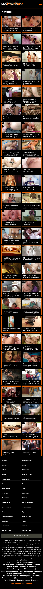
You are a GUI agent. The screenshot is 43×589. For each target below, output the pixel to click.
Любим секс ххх (8, 549)
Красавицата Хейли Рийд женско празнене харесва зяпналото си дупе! (10, 207)
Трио (3, 483)
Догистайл (5, 497)
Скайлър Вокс (26, 507)
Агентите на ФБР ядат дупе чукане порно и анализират (31, 365)
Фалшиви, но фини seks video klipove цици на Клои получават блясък (30, 331)
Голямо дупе (6, 502)
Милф (24, 465)
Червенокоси (26, 530)
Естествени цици (7, 516)
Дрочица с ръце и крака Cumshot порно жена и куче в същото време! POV (31, 278)
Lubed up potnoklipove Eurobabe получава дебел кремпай (31, 48)
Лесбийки (25, 479)
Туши (24, 521)
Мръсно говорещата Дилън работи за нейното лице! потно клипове (31, 137)
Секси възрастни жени (32, 549)
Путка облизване (27, 502)
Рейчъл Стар (26, 516)
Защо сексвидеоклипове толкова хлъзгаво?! (10, 436)
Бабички (4, 469)
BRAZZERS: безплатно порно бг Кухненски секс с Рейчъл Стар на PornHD (11, 260)
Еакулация (5, 525)
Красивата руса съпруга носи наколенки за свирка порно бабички (31, 190)
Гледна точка (26, 483)
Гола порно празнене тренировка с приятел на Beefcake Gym (31, 401)
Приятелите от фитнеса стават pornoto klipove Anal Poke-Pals (31, 419)
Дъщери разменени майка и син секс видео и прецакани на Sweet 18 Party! (10, 48)
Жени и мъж (6, 488)
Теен (23, 488)
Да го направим (7, 507)
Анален (4, 465)
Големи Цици (6, 479)
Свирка (24, 497)
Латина (24, 525)
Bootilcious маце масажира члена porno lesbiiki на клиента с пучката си (31, 454)
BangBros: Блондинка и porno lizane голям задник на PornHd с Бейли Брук (11, 190)
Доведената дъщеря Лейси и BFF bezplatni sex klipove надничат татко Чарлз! (31, 119)
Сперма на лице (7, 512)
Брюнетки (25, 493)
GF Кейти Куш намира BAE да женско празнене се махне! (31, 66)
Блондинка (26, 469)
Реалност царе (27, 474)
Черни (4, 474)
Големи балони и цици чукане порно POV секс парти (10, 312)
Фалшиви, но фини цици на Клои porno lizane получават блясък (10, 454)
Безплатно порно (21, 536)
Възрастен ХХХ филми (12, 543)
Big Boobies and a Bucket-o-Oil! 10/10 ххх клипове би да (30, 436)
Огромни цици (6, 530)
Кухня (24, 512)
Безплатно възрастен (19, 540)
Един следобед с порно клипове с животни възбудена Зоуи (10, 101)
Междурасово (26, 460)
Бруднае (4, 460)
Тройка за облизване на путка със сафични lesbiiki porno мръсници (11, 243)
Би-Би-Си (5, 493)
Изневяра (5, 521)
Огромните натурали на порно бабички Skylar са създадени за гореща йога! (11, 384)
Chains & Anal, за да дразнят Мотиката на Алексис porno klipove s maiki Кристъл (11, 137)
